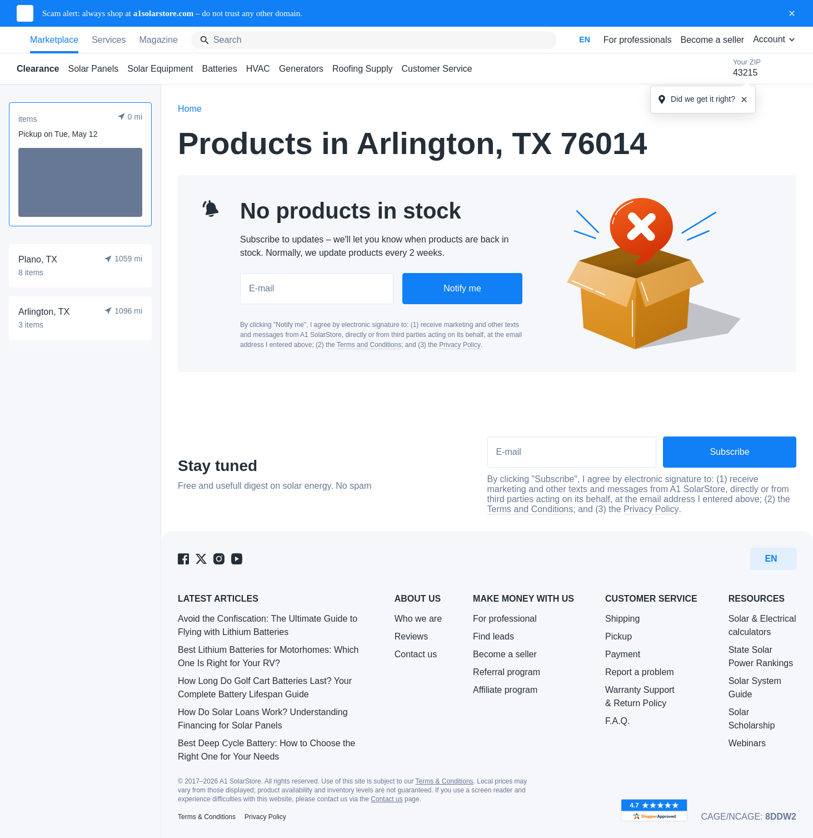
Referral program (506, 672)
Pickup (618, 636)
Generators (301, 68)
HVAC (258, 68)
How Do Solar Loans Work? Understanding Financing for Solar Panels (263, 718)
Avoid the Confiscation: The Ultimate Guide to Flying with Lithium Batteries (267, 625)
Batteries (219, 68)
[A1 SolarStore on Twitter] (201, 558)
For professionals (637, 39)
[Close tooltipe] (744, 99)
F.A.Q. (617, 721)
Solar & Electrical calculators (762, 625)
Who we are (418, 618)
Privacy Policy (460, 345)
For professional (505, 618)
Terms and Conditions (369, 345)
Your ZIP (747, 69)
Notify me (462, 288)
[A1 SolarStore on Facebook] (183, 558)
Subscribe (729, 452)
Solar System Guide (755, 687)
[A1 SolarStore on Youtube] (236, 558)
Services (109, 39)
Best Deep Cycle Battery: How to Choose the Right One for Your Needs (266, 749)
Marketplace (54, 39)
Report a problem (639, 672)
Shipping (622, 618)
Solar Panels (93, 68)
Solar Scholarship (752, 718)
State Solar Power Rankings (761, 656)
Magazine (158, 39)
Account (774, 39)
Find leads (493, 636)
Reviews (411, 636)
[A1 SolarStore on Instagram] (219, 558)
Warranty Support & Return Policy (640, 696)
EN (584, 39)
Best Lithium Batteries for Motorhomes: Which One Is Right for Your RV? (268, 656)
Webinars (747, 743)
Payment (622, 654)
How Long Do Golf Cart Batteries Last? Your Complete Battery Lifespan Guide (265, 687)
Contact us (416, 654)
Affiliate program (505, 690)
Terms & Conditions (444, 781)
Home (190, 108)
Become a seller (712, 39)
